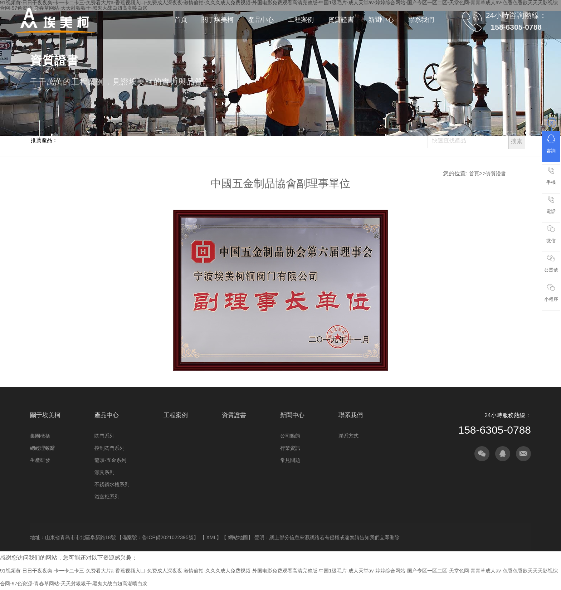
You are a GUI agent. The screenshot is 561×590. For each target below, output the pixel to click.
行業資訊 (290, 448)
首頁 (474, 173)
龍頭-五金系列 (110, 460)
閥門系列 (104, 436)
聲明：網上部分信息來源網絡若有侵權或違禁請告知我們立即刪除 (327, 537)
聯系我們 (350, 415)
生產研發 (40, 460)
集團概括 (40, 436)
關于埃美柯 (45, 415)
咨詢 (551, 144)
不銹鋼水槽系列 (112, 484)
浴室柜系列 (106, 496)
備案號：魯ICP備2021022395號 (157, 537)
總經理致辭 (42, 448)
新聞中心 (292, 415)
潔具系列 (104, 472)
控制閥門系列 (109, 448)
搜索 (516, 141)
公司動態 (290, 436)
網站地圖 (238, 537)
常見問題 (290, 460)
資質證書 (496, 173)
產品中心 (106, 415)
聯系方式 (348, 436)
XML (211, 537)
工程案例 (176, 415)
